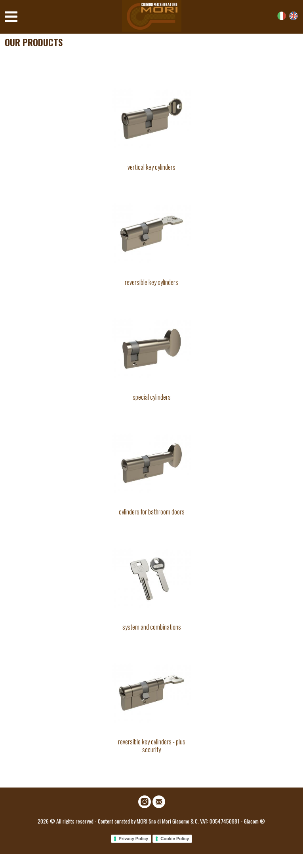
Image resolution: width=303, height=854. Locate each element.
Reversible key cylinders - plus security (151, 745)
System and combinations (151, 627)
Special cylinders (152, 397)
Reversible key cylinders (151, 282)
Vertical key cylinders (151, 167)
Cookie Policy (174, 838)
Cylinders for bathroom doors (152, 511)
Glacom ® (254, 821)
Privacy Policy (134, 838)
